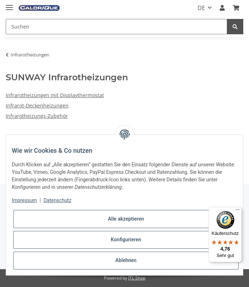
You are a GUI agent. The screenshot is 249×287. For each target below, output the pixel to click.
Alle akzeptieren (126, 219)
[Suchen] (116, 26)
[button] (222, 8)
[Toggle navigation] (9, 4)
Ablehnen (125, 260)
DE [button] (201, 8)
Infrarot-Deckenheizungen (37, 105)
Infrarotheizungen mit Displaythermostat (55, 95)
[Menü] (237, 211)
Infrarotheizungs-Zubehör (37, 115)
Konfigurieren (126, 239)
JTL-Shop (136, 278)
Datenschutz (57, 200)
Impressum (24, 200)
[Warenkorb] (236, 8)
